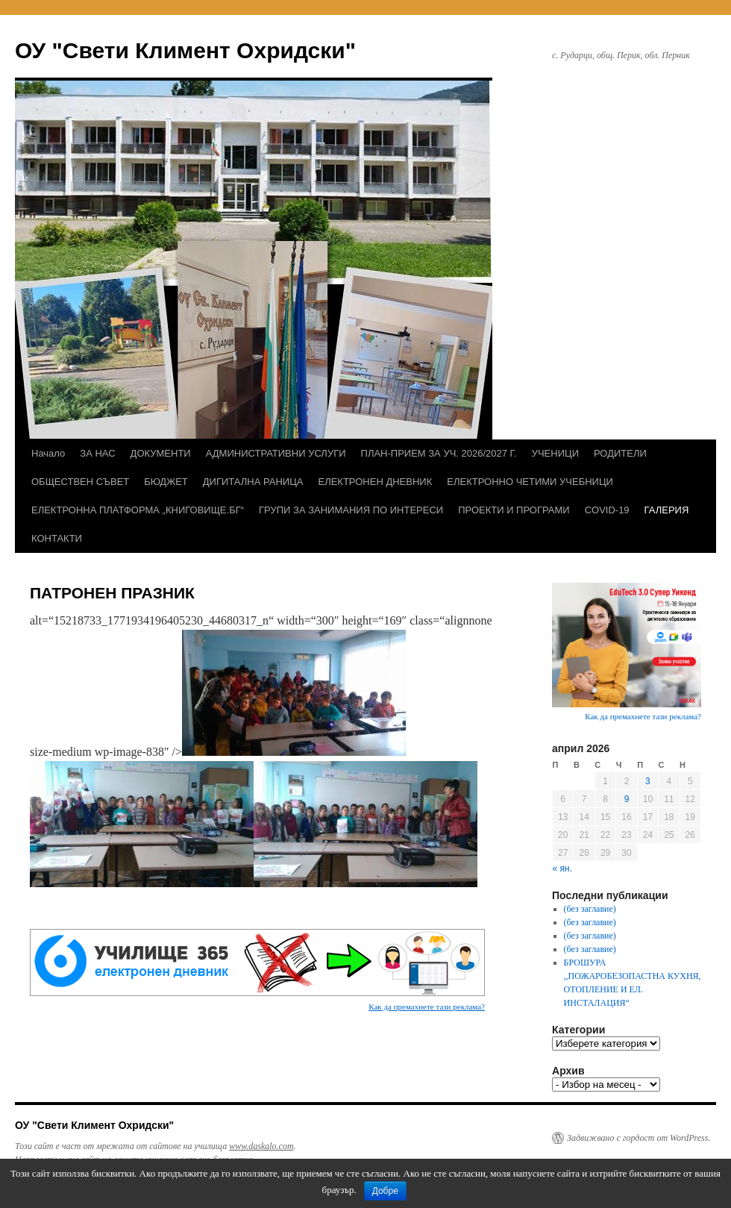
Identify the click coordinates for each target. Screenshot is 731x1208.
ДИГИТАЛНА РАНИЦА (253, 481)
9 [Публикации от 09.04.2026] (627, 799)
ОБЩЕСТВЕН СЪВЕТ (80, 481)
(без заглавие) (590, 909)
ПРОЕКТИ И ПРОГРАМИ (513, 510)
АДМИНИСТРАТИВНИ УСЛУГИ (276, 453)
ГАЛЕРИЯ (666, 510)
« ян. (562, 868)
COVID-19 (607, 510)
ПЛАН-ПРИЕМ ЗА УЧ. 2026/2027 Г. (439, 453)
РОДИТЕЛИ (620, 453)
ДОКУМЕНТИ (161, 453)
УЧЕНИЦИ (555, 453)
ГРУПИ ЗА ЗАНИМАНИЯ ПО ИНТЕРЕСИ (351, 510)
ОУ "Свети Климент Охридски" (185, 50)
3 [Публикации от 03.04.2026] (647, 781)
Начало (48, 453)
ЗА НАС (97, 453)
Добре (385, 1191)
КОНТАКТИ (56, 538)
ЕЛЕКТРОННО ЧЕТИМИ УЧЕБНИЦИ (530, 481)
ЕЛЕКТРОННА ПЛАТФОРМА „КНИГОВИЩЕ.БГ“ (137, 510)
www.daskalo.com (261, 1146)
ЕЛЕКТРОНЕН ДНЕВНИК (375, 481)
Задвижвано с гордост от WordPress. (638, 1138)
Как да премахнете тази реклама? (426, 1006)
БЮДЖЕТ (166, 481)
